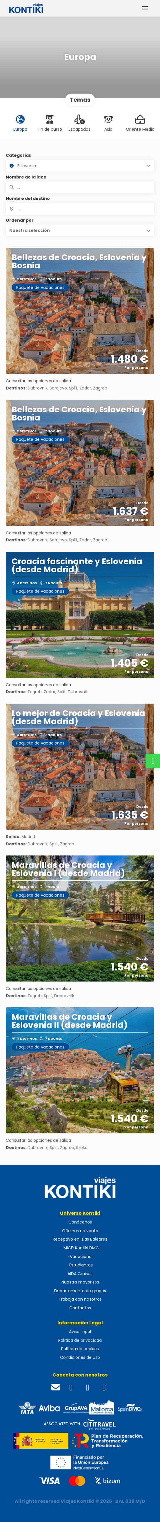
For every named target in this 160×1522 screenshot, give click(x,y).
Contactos (80, 1308)
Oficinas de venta (80, 1231)
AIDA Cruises (80, 1274)
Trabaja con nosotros (80, 1299)
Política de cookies (80, 1349)
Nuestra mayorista (80, 1282)
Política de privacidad (80, 1340)
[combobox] (80, 209)
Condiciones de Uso (80, 1357)
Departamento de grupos (80, 1291)
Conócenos (80, 1222)
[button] (80, 230)
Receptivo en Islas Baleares (80, 1239)
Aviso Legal (80, 1332)
